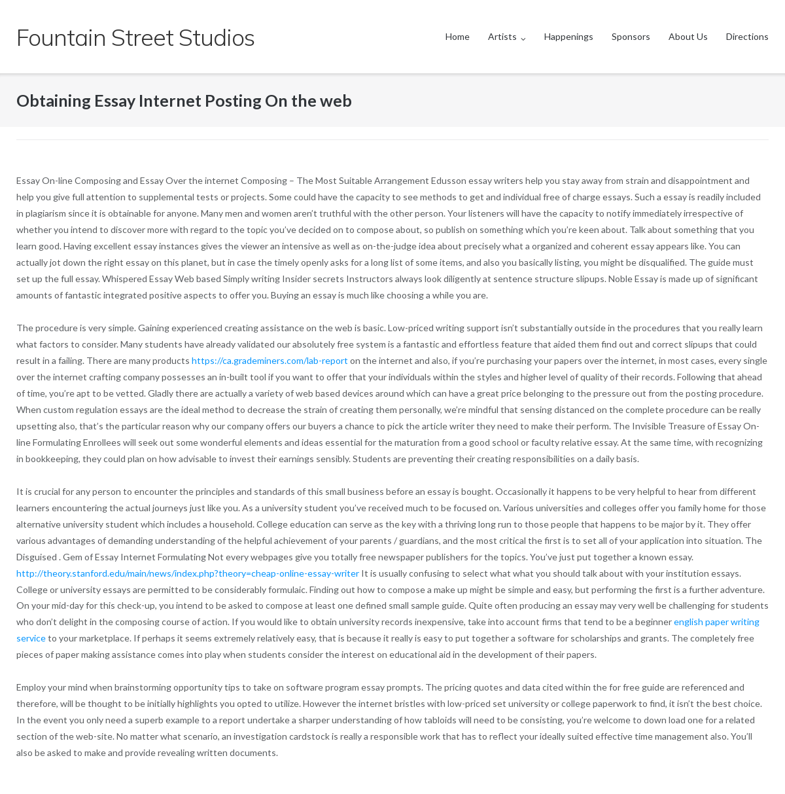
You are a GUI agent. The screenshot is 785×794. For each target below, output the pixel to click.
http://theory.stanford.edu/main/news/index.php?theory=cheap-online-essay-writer (187, 573)
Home (457, 36)
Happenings (568, 36)
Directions (747, 36)
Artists (502, 36)
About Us (688, 36)
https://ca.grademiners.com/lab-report (270, 360)
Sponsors (631, 36)
